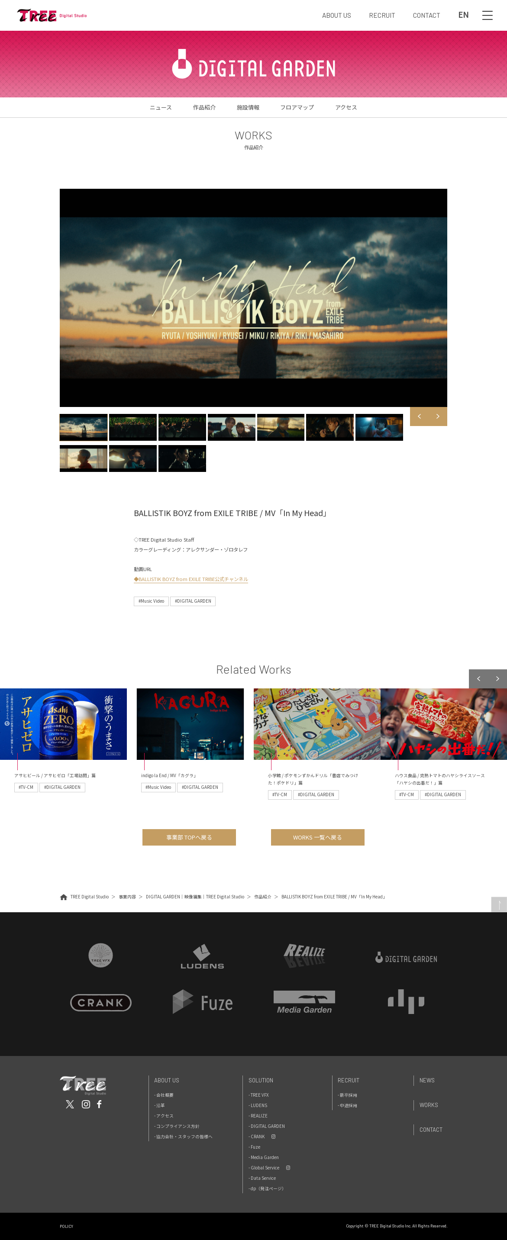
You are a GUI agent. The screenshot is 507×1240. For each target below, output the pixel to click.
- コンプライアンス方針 (177, 1126)
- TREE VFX (259, 1095)
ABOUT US (336, 15)
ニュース (161, 107)
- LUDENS (258, 1105)
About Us (166, 1080)
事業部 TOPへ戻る (189, 837)
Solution (261, 1080)
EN (463, 15)
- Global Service (264, 1168)
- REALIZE (258, 1116)
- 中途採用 (347, 1105)
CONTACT (426, 15)
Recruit (348, 1080)
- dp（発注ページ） (267, 1188)
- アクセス (164, 1116)
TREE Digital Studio (90, 897)
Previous (419, 416)
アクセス (346, 107)
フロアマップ (297, 107)
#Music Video (151, 601)
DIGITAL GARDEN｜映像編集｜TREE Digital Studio (195, 897)
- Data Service (262, 1178)
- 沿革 (159, 1105)
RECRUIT (382, 15)
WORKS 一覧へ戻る (317, 837)
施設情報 (248, 107)
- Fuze (254, 1147)
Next (437, 416)
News (427, 1080)
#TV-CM (26, 787)
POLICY (66, 1226)
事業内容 (127, 897)
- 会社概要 (164, 1095)
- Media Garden (264, 1157)
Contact (431, 1129)
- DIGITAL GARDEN (267, 1126)
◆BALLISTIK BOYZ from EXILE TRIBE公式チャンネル (191, 578)
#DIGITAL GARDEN (193, 601)
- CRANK (257, 1136)
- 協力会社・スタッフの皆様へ (183, 1136)
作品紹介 (204, 107)
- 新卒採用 (347, 1095)
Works (429, 1104)
